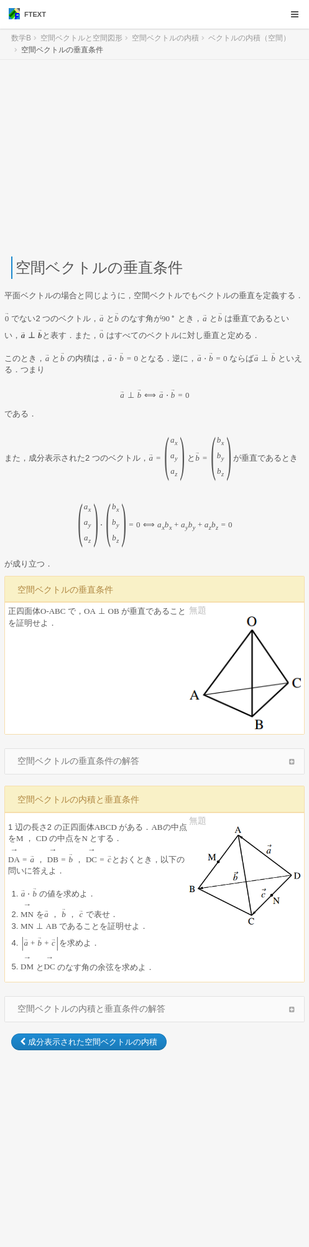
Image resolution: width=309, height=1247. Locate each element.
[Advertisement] (154, 158)
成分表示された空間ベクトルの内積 (89, 1042)
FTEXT (27, 13)
